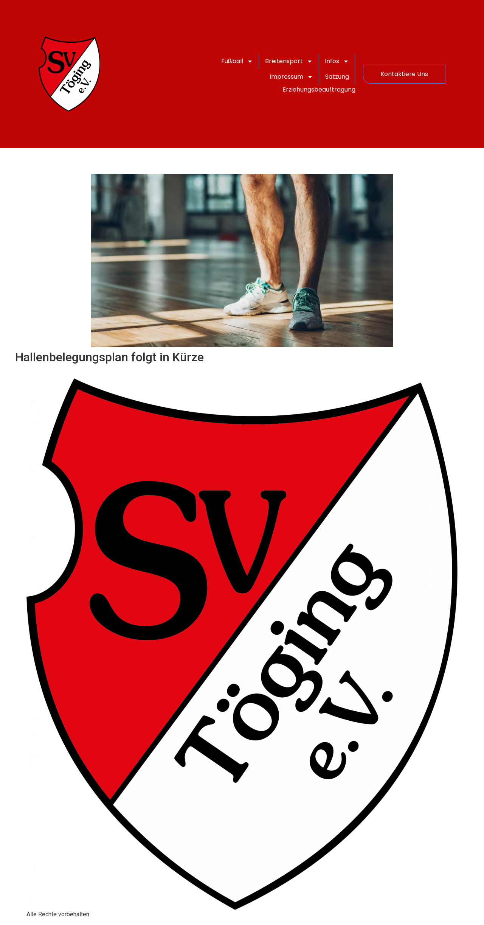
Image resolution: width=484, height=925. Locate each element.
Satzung (337, 76)
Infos (337, 61)
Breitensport (289, 61)
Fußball (237, 61)
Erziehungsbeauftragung (318, 89)
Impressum (291, 77)
